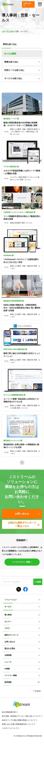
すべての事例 (10, 53)
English (37, 710)
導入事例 (10, 31)
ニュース (7, 681)
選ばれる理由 (9, 667)
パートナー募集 (10, 694)
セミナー (7, 641)
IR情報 (7, 688)
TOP (3, 31)
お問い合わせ (9, 661)
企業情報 (7, 674)
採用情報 (7, 701)
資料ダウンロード (11, 654)
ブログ (7, 647)
